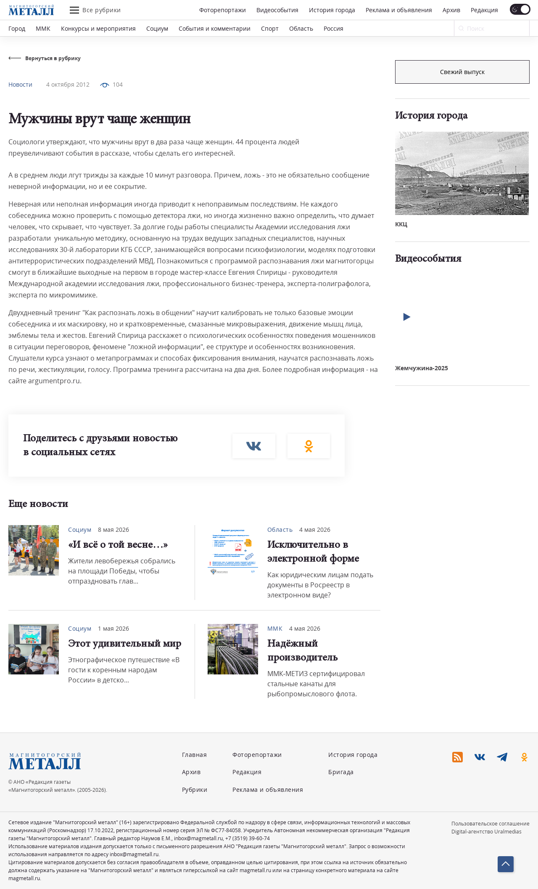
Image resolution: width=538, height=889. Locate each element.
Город (16, 28)
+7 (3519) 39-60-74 (247, 838)
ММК (43, 28)
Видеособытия (277, 10)
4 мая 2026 (314, 529)
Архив (451, 10)
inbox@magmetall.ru (198, 838)
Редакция (484, 10)
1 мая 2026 (113, 628)
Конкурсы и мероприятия (98, 28)
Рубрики (195, 789)
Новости (20, 84)
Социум (157, 28)
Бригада (341, 772)
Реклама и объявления (399, 10)
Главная (194, 755)
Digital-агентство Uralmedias (486, 831)
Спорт (270, 28)
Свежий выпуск (462, 214)
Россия (333, 28)
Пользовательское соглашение (490, 823)
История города (332, 10)
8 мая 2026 (113, 529)
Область (301, 28)
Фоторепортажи (222, 10)
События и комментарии (215, 28)
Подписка (462, 72)
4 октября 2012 (68, 84)
